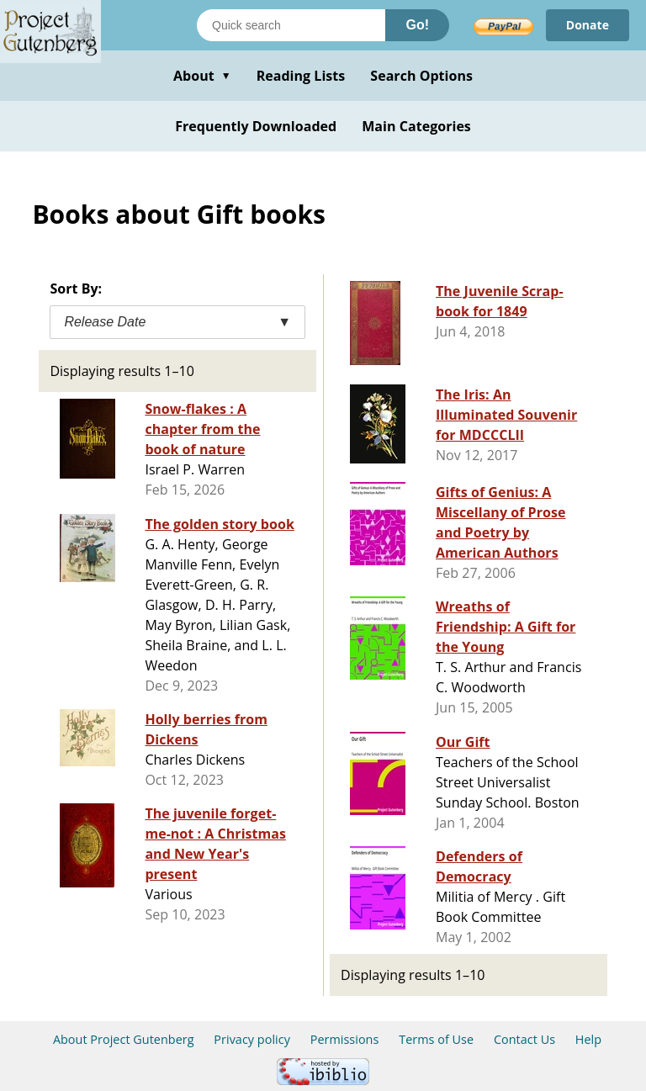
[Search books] (291, 25)
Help (588, 1039)
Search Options (421, 75)
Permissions (344, 1039)
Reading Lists (301, 75)
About (202, 76)
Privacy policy (252, 1039)
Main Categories (416, 126)
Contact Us (524, 1039)
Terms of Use (436, 1039)
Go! (417, 25)
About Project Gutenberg (123, 1039)
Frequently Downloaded (255, 126)
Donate (587, 25)
